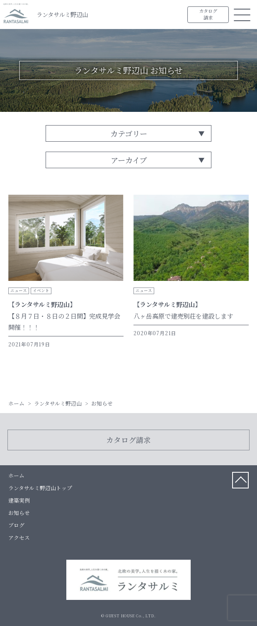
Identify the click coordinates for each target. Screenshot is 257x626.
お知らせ (19, 513)
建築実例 (19, 500)
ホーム (16, 475)
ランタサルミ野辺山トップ (40, 488)
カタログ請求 (208, 14)
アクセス (19, 537)
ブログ (16, 525)
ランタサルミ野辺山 (62, 14)
